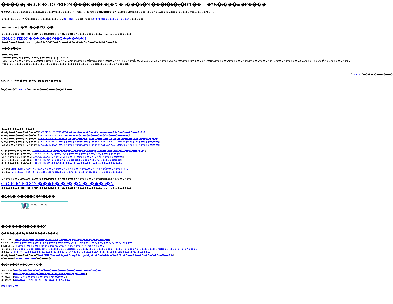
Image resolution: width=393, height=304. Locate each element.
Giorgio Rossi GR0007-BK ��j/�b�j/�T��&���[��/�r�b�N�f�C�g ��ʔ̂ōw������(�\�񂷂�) (66, 172)
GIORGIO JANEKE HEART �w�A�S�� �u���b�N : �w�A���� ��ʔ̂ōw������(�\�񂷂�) (92, 132)
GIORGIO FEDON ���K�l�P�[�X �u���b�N (44, 38)
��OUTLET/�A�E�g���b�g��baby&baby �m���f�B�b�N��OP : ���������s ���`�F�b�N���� (106, 255)
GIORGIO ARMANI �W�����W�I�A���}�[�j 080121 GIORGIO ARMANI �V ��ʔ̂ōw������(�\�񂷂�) (99, 141)
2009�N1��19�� (25, 258)
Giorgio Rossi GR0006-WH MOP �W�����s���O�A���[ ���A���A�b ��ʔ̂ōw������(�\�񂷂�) (70, 169)
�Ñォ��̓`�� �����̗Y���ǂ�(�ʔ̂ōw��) (40, 277)
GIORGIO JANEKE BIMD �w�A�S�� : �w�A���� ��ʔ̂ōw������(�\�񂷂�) (84, 135)
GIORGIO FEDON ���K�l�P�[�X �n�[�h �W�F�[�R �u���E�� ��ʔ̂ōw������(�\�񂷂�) (89, 150)
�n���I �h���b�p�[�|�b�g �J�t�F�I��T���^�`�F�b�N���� (60, 246)
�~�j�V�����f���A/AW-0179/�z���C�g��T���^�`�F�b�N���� (62, 239)
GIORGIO (22, 89)
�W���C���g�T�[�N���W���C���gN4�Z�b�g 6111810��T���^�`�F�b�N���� (73, 242)
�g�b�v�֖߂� (10, 286)
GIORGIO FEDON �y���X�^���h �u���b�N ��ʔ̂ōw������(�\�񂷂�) (76, 153)
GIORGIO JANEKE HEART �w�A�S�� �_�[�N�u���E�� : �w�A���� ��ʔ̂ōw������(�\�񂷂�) (98, 138)
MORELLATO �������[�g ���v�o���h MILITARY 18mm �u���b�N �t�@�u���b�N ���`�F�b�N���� (80, 252)
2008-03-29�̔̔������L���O (110, 19)
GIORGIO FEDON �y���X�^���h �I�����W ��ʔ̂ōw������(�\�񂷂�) (77, 160)
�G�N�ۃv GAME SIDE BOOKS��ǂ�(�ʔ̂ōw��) (42, 280)
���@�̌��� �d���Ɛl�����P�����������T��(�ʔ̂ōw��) (57, 270)
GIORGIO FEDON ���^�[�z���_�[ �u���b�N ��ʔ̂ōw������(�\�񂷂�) (77, 163)
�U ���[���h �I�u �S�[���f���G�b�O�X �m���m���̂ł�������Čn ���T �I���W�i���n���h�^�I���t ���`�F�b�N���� (106, 249)
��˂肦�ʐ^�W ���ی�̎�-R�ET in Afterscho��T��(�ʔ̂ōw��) (50, 273)
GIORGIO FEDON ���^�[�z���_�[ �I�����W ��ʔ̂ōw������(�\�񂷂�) (78, 157)
